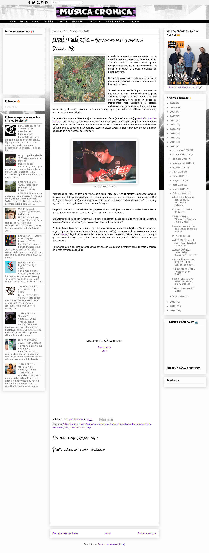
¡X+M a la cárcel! (181, 235)
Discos (24, 21)
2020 (173, 129)
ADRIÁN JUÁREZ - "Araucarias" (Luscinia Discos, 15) (184, 252)
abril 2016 (178, 184)
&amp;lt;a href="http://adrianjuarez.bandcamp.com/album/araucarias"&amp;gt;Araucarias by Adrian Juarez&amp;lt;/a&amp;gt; (104, 295)
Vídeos (36, 21)
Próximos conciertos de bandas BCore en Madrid (184, 229)
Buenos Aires (116, 424)
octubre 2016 (180, 158)
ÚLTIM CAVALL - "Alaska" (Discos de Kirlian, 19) (29, 212)
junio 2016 (179, 176)
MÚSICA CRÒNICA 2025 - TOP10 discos (29, 341)
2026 (173, 103)
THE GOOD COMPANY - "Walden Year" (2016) (184, 272)
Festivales (78, 21)
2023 (173, 116)
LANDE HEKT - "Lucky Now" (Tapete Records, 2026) (30, 238)
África (81, 424)
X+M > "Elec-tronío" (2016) (183, 289)
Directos (62, 21)
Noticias (48, 21)
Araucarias (91, 424)
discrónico (58, 427)
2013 (173, 310)
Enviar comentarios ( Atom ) (111, 544)
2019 (173, 133)
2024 (173, 111)
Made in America (115, 21)
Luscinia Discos (78, 427)
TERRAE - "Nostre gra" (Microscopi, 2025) (27, 289)
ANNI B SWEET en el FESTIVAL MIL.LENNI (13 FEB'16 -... (184, 243)
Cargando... (11, 107)
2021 (173, 124)
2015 (173, 301)
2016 (173, 146)
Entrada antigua (147, 533)
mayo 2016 (179, 180)
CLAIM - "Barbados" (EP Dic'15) (182, 210)
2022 (173, 120)
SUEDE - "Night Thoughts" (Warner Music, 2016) (184, 219)
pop (89, 427)
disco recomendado (141, 424)
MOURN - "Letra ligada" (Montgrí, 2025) (27, 265)
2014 (173, 306)
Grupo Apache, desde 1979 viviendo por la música (30, 158)
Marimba (142, 118)
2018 (173, 137)
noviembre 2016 (182, 154)
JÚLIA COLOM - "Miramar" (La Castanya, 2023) (27, 367)
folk (66, 427)
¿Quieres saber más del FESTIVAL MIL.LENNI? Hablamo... (183, 201)
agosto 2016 (180, 167)
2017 (173, 142)
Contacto (134, 21)
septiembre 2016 (182, 163)
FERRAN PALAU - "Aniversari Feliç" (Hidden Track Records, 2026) (28, 186)
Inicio (13, 21)
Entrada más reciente (65, 533)
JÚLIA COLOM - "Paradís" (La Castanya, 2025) (27, 316)
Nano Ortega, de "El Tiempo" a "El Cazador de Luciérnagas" (29, 130)
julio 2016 (178, 171)
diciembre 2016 (181, 150)
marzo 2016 (179, 189)
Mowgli (65, 234)
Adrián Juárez (70, 424)
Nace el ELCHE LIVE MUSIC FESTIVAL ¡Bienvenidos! (182, 281)
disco (127, 424)
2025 (173, 107)
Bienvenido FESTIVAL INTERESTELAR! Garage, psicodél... (184, 262)
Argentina (103, 424)
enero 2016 (179, 296)
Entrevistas (94, 21)
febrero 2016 (180, 193)
